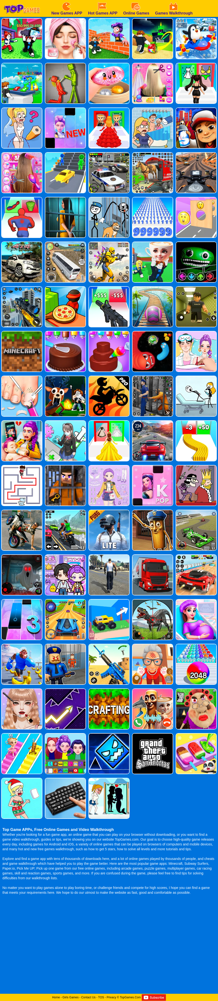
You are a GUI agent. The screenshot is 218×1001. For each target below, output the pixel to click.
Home (56, 997)
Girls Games (70, 997)
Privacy (111, 997)
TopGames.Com (130, 997)
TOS (101, 997)
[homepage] (22, 1)
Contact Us (88, 997)
